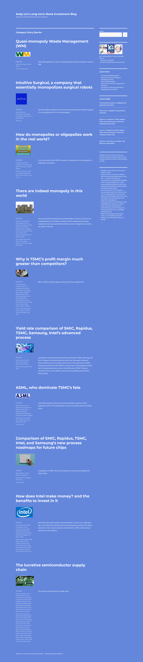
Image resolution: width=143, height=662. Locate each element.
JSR (28, 623)
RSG (20, 69)
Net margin (19, 292)
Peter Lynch (27, 607)
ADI (17, 614)
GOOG (25, 241)
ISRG (17, 120)
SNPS (29, 635)
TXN (23, 551)
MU (17, 547)
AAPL (17, 308)
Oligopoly (19, 162)
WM (27, 69)
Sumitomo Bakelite (26, 637)
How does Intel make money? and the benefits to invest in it (52, 498)
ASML (17, 241)
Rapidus (28, 477)
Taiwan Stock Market (22, 364)
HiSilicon (23, 621)
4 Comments (20, 424)
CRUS (28, 618)
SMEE (17, 422)
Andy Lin (102, 119)
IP (21, 227)
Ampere (21, 539)
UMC (17, 314)
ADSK (25, 239)
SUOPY (18, 639)
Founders (19, 599)
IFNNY (28, 621)
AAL (17, 171)
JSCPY (25, 623)
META (28, 173)
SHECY (29, 633)
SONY (17, 637)
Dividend (18, 531)
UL (20, 177)
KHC (26, 171)
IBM (17, 477)
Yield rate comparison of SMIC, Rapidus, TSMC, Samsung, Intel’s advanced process (54, 333)
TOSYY (27, 639)
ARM (30, 539)
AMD (28, 239)
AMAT (24, 614)
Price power (24, 231)
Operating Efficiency (22, 294)
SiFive (17, 549)
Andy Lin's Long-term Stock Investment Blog (46, 14)
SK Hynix (22, 549)
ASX (17, 618)
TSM (17, 245)
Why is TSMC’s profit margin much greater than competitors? (49, 261)
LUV (17, 173)
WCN (23, 69)
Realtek (29, 629)
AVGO (17, 541)
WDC (27, 551)
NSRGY (22, 175)
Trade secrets (23, 233)
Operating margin (21, 296)
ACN (17, 239)
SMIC (27, 366)
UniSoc (24, 641)
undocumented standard (23, 235)
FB (20, 620)
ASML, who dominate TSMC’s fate (48, 387)
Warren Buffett (20, 237)
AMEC (17, 616)
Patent (18, 231)
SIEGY (17, 635)
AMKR (22, 616)
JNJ (20, 120)
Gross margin (20, 290)
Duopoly (18, 164)
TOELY (23, 639)
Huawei (23, 543)
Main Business (26, 533)
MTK (29, 545)
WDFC (21, 245)
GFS (26, 620)
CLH (17, 69)
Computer (26, 529)
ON (20, 629)
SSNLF (28, 549)
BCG (29, 308)
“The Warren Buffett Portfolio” (110, 75)
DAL (20, 171)
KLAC (21, 625)
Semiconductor (20, 300)
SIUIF (17, 479)
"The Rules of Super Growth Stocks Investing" (112, 62)
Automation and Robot (23, 114)
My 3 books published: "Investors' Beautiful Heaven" (111, 57)
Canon (25, 418)
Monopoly (27, 116)
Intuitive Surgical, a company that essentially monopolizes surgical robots (54, 84)
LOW (29, 171)
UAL (17, 177)
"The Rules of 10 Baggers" (107, 60)
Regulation (23, 298)
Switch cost (19, 609)
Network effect (20, 229)
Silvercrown (103, 111)
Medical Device (20, 112)
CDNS (25, 618)
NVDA (20, 547)
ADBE (21, 239)
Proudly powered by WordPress (54, 654)
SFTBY (29, 547)
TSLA (30, 175)
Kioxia (18, 545)
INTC (22, 243)
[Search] (125, 34)
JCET (20, 623)
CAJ (21, 418)
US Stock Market (21, 284)
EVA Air (18, 310)
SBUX (24, 312)
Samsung (22, 366)
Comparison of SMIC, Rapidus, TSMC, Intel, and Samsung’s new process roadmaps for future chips (51, 443)
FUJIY (23, 620)
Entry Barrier (24, 64)
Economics (25, 164)
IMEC (28, 418)
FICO (21, 241)
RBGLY (26, 175)
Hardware (19, 533)
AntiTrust (25, 162)
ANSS (26, 616)
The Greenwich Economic (107, 103)
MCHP (29, 625)
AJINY (20, 614)
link (114, 217)
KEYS (17, 625)
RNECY (18, 631)
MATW (21, 173)
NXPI (17, 629)
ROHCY (23, 631)
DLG (17, 620)
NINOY (21, 420)
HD (23, 171)
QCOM (30, 243)
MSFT (17, 175)
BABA (22, 541)
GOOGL (18, 243)
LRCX (25, 625)
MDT (24, 173)
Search (101, 31)
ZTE (30, 551)
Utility (17, 64)
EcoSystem (25, 225)
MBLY (22, 545)
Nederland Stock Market (23, 413)
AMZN (21, 308)
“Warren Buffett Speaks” (108, 81)
